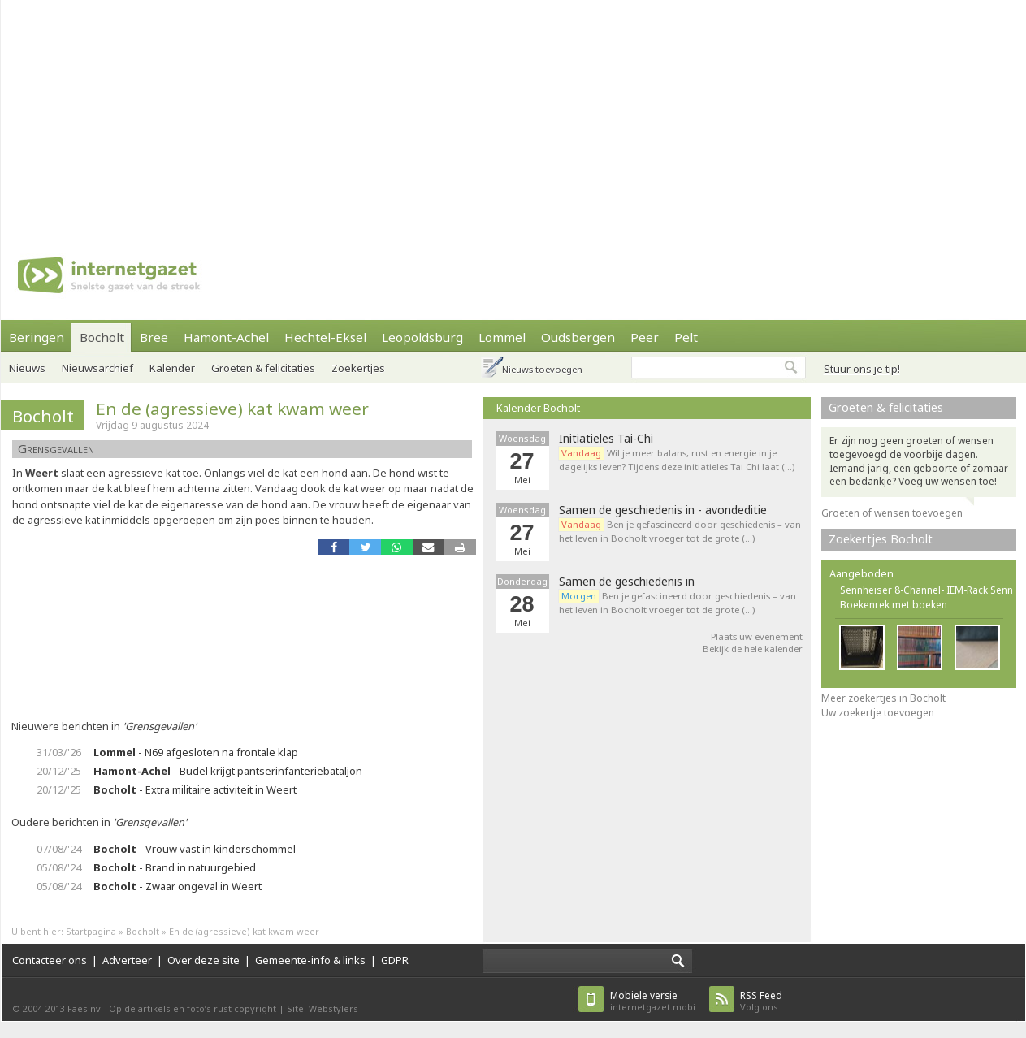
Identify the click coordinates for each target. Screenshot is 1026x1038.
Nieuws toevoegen (542, 369)
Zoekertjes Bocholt (881, 539)
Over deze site (203, 960)
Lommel (502, 337)
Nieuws (27, 368)
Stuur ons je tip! (862, 368)
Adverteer (127, 960)
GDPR (395, 960)
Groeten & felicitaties (263, 368)
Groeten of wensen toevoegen (892, 513)
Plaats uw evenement (757, 636)
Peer (644, 337)
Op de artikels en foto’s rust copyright (192, 1008)
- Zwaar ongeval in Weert (177, 886)
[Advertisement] (476, 113)
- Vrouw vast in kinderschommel (194, 848)
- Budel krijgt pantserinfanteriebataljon (227, 770)
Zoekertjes (358, 368)
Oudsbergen (578, 337)
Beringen (36, 337)
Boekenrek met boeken (893, 605)
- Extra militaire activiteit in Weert (195, 789)
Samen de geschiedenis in (627, 581)
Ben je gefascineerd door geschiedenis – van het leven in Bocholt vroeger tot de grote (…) (680, 531)
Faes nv (84, 1008)
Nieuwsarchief (97, 368)
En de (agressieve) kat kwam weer (232, 408)
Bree (154, 337)
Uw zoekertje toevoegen (877, 713)
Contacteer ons (49, 960)
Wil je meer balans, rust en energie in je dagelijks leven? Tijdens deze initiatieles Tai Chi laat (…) (676, 460)
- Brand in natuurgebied (174, 867)
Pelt (686, 337)
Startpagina (91, 931)
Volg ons (761, 1001)
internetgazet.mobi (652, 1001)
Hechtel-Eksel (325, 337)
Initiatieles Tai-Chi (606, 438)
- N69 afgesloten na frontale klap (195, 752)
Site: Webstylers (322, 1008)
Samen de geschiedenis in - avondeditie (663, 510)
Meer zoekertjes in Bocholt (883, 698)
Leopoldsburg (422, 337)
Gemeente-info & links (310, 960)
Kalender (172, 368)
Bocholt (102, 337)
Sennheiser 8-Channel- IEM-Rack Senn (926, 590)
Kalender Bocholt (538, 407)
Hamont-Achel (226, 337)
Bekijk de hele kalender (753, 648)
